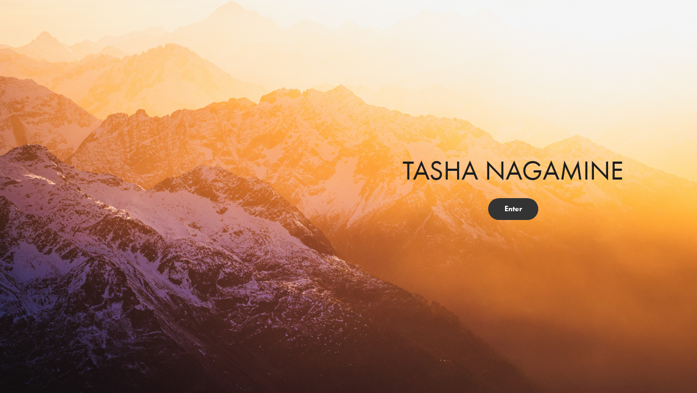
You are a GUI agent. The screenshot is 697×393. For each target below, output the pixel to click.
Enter (513, 208)
